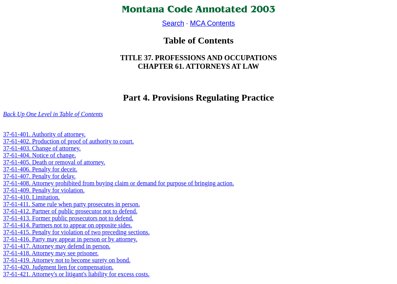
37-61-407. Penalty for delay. (39, 176)
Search (173, 23)
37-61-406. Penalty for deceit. (40, 169)
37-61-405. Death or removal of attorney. (54, 162)
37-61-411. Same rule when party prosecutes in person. (71, 204)
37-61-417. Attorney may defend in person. (56, 246)
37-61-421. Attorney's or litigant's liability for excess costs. (76, 274)
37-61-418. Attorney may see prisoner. (50, 253)
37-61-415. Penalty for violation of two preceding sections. (76, 232)
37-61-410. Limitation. (31, 197)
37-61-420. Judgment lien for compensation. (58, 267)
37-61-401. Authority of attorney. (44, 134)
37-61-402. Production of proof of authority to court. (68, 141)
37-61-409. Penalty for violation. (44, 190)
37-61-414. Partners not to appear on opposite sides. (67, 225)
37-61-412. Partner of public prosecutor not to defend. (70, 211)
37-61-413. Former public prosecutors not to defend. (68, 218)
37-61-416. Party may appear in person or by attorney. (70, 239)
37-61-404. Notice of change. (39, 155)
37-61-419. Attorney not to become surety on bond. (66, 260)
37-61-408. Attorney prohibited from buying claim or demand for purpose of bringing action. (118, 183)
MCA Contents (212, 23)
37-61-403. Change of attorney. (42, 148)
